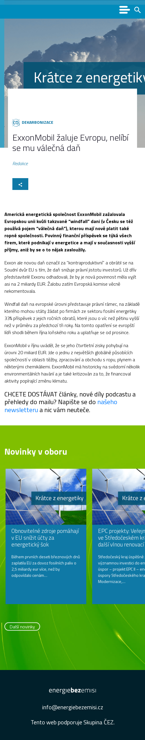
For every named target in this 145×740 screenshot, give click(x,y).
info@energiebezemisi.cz (72, 707)
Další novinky (22, 627)
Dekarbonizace (37, 122)
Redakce (20, 163)
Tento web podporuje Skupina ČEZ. (73, 722)
